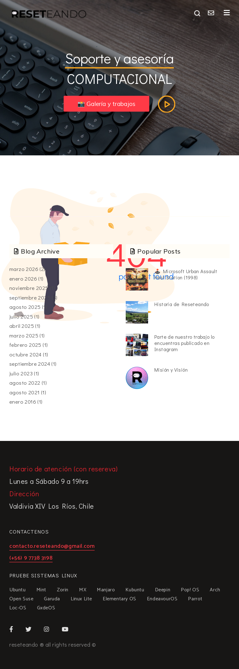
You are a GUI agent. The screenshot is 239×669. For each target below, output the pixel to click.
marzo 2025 (23, 335)
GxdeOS (46, 608)
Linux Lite (81, 599)
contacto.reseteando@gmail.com (52, 547)
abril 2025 (21, 325)
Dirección (24, 493)
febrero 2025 (25, 344)
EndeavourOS (162, 599)
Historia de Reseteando (181, 304)
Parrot (195, 599)
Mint (41, 590)
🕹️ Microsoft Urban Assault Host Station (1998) (185, 274)
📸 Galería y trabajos (106, 104)
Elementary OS (119, 599)
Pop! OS (190, 590)
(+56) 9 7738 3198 (31, 558)
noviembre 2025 (29, 287)
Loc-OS (17, 608)
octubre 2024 (25, 354)
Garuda (52, 599)
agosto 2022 (24, 382)
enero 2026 (23, 278)
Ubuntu (17, 590)
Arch (215, 590)
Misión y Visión (171, 369)
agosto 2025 (24, 306)
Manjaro (106, 590)
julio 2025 (21, 316)
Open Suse (21, 599)
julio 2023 (21, 373)
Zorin (62, 590)
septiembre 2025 (29, 297)
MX (82, 590)
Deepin (163, 590)
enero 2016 (22, 401)
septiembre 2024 (29, 363)
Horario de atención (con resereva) (63, 468)
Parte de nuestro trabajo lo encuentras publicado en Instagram (184, 342)
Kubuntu (134, 590)
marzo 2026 (23, 269)
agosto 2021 (24, 392)
